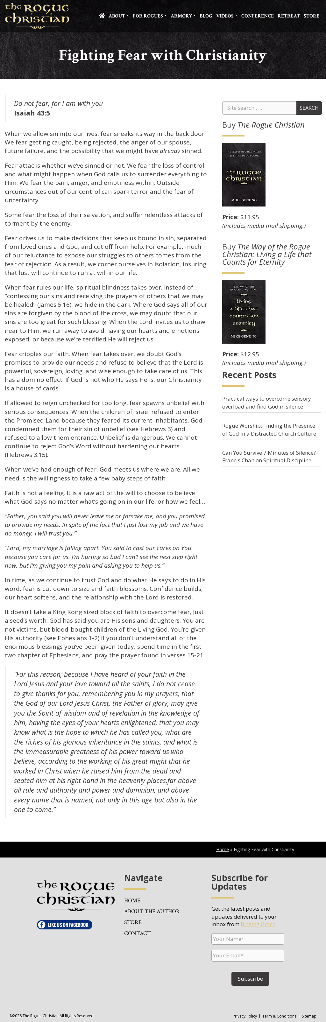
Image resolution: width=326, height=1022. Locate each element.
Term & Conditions (279, 1016)
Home (222, 849)
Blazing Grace (258, 924)
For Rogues (148, 16)
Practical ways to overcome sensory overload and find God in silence (266, 402)
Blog (206, 16)
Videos (225, 16)
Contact (137, 933)
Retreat (289, 16)
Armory (181, 16)
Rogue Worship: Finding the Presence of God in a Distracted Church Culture (269, 429)
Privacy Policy (245, 1016)
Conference (257, 16)
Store (311, 16)
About (117, 16)
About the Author (152, 911)
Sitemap (309, 1016)
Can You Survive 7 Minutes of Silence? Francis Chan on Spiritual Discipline (269, 456)
